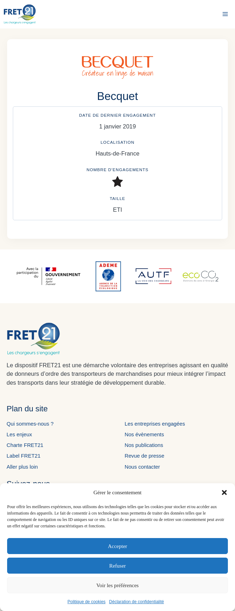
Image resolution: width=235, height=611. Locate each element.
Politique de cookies (87, 601)
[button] (224, 492)
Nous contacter (142, 467)
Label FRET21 (24, 456)
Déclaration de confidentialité (136, 601)
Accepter (117, 546)
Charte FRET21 (25, 445)
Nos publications (144, 445)
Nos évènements (144, 434)
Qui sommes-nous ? (30, 424)
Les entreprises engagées (155, 424)
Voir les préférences (117, 585)
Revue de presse (144, 456)
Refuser (117, 566)
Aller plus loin (22, 467)
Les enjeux (19, 434)
